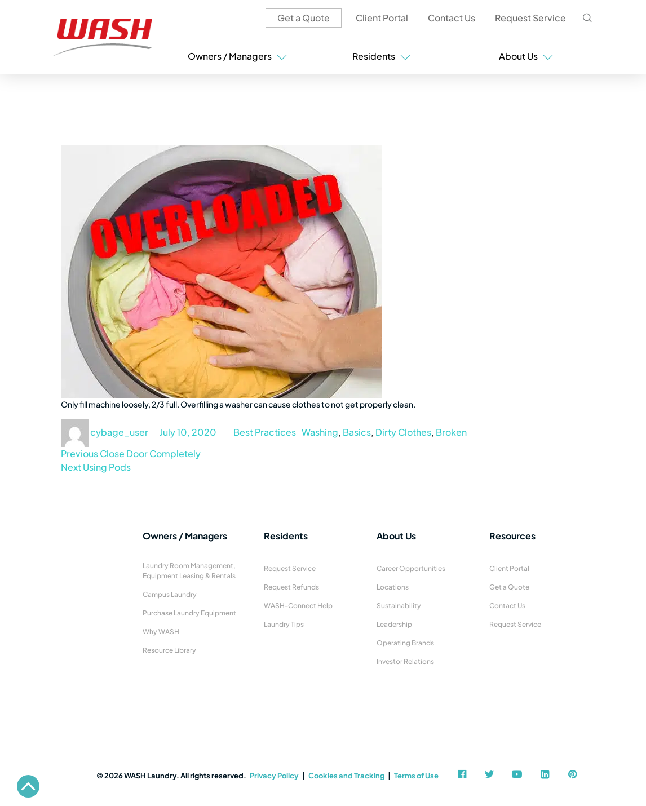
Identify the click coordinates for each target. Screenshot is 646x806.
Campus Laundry (170, 594)
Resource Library (169, 650)
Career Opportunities (411, 568)
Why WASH (161, 631)
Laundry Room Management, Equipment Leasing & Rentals (189, 570)
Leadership (394, 624)
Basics (357, 432)
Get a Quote (303, 18)
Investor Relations (405, 661)
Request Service (530, 18)
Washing (320, 432)
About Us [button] (526, 56)
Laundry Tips (284, 624)
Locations (393, 587)
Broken (451, 432)
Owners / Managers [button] (237, 56)
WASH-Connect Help (298, 605)
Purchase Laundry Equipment (189, 613)
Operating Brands (405, 643)
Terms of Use (416, 775)
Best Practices (264, 432)
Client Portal (382, 18)
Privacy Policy (274, 775)
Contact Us (451, 18)
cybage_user (119, 432)
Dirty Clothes (403, 432)
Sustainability (399, 605)
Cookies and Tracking (346, 775)
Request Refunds (291, 587)
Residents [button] (381, 56)
